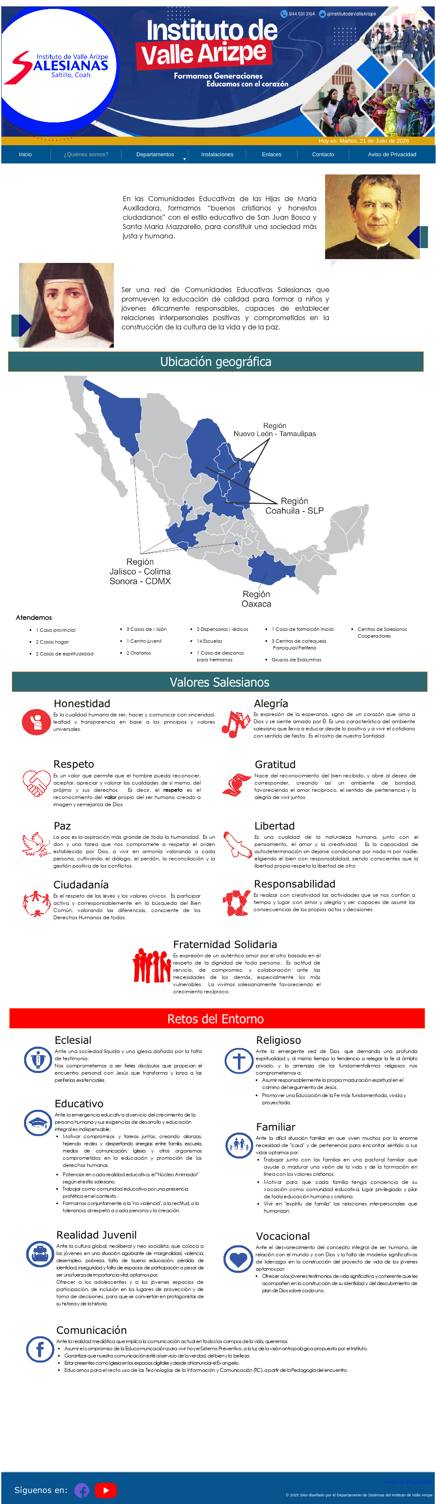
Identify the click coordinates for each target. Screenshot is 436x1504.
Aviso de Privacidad (408, 1482)
